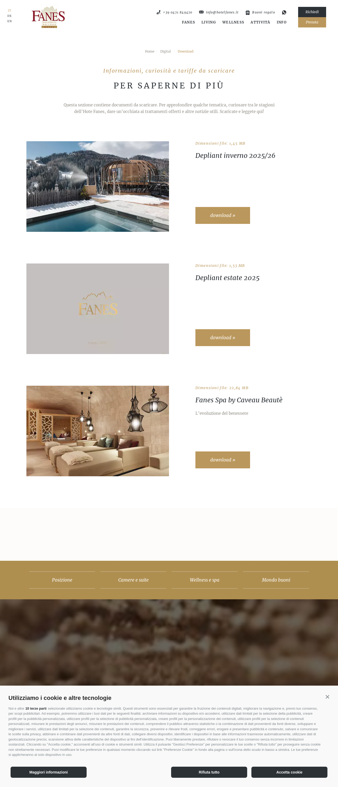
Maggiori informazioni (48, 772)
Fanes (188, 22)
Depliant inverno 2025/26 (235, 155)
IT (9, 10)
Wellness (233, 22)
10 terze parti (35, 708)
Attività (260, 22)
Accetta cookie (289, 772)
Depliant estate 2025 (227, 278)
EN (9, 21)
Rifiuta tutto (209, 772)
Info (282, 22)
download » (222, 215)
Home (149, 51)
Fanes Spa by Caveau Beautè (239, 400)
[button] (327, 697)
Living (208, 22)
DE (9, 16)
